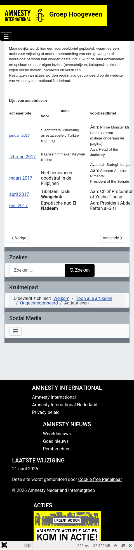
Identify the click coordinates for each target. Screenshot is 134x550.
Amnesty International (54, 397)
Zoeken (80, 270)
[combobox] (37, 270)
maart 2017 (20, 178)
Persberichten (57, 449)
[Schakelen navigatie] (6, 37)
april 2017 (19, 194)
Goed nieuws (56, 441)
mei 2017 (18, 205)
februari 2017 (22, 156)
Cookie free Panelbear (100, 479)
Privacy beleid (46, 412)
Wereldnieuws (57, 433)
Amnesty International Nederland (65, 404)
